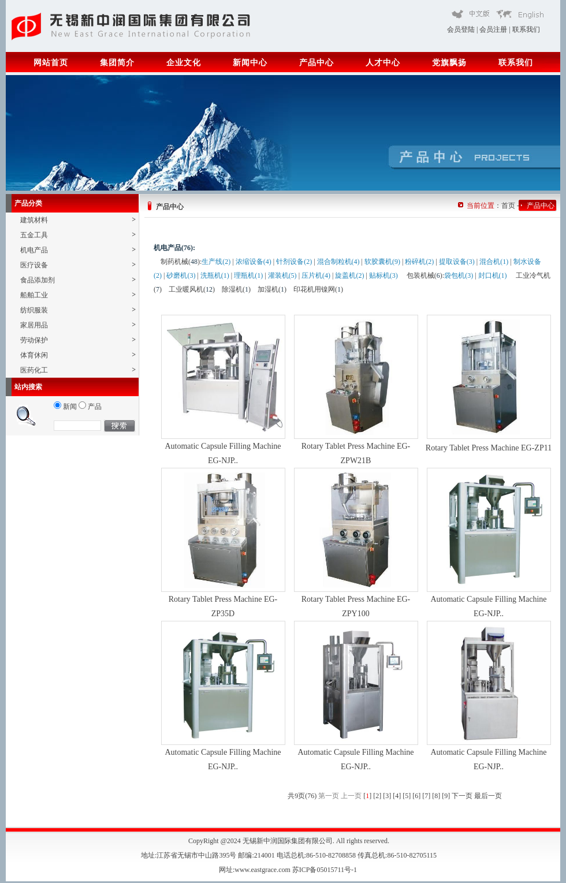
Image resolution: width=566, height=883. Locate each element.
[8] (436, 796)
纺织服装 (78, 309)
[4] (397, 796)
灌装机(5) (282, 275)
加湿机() (272, 289)
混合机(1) (493, 262)
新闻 (65, 407)
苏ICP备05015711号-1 (325, 870)
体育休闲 (78, 355)
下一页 (462, 796)
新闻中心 (250, 62)
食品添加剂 (78, 279)
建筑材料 (78, 219)
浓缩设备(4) (253, 262)
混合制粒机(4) (338, 262)
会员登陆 (461, 29)
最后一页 (488, 796)
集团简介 (117, 62)
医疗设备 (78, 264)
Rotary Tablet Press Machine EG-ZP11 (489, 448)
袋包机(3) (458, 275)
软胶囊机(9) (382, 262)
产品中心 (316, 62)
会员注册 (493, 29)
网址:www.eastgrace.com (255, 870)
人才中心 (383, 62)
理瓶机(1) (248, 275)
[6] (416, 796)
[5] (407, 796)
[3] (387, 796)
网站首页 (50, 62)
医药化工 (78, 370)
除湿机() (236, 289)
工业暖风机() (192, 289)
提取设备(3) (457, 262)
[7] (426, 796)
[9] (446, 796)
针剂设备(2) (294, 262)
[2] (377, 796)
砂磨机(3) (180, 275)
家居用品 (78, 325)
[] (367, 796)
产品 (90, 407)
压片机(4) (315, 275)
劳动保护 (78, 340)
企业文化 (183, 62)
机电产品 (78, 249)
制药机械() (180, 262)
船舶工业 (78, 294)
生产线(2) (216, 262)
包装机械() (424, 275)
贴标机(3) (383, 275)
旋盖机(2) (349, 275)
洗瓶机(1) (214, 275)
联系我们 (526, 29)
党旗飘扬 (449, 62)
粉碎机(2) (419, 262)
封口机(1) (492, 275)
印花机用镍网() (318, 289)
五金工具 (78, 234)
